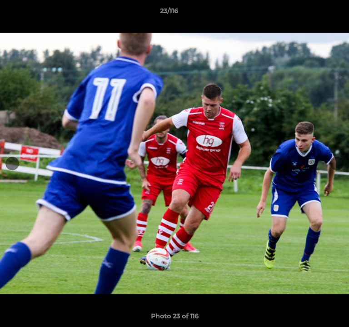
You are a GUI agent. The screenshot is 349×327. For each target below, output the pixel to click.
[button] (316, 13)
